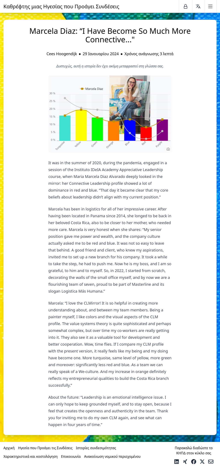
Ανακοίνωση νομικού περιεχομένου (112, 456)
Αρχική (9, 448)
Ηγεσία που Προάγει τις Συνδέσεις (45, 448)
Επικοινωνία (71, 456)
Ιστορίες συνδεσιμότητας (96, 448)
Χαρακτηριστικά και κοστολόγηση (30, 456)
